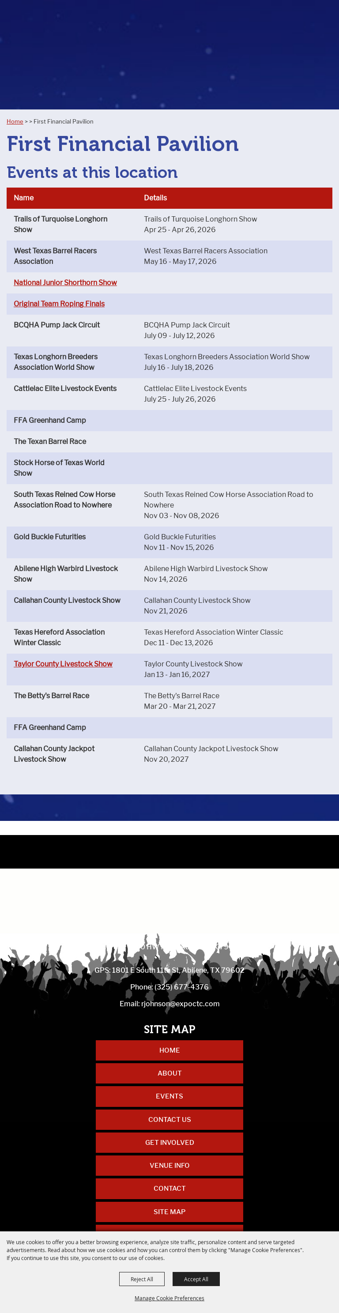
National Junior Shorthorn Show (65, 282)
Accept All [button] (196, 1279)
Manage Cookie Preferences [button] (169, 1298)
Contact (170, 1189)
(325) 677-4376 (181, 987)
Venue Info (170, 1166)
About (170, 1073)
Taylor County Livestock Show (63, 664)
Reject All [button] (142, 1279)
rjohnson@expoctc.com (180, 1004)
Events (169, 1096)
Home (15, 121)
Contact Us (169, 1120)
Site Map (169, 1212)
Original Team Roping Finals (59, 304)
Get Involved (169, 1143)
